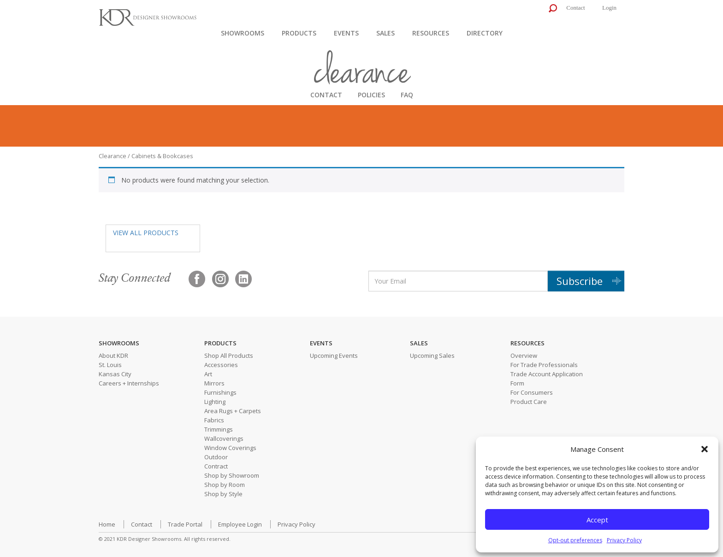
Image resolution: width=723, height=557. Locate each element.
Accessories (221, 365)
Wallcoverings (223, 438)
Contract (216, 466)
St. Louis (110, 365)
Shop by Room (224, 484)
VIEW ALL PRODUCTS (145, 232)
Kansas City (115, 374)
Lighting (214, 401)
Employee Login (240, 524)
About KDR (113, 355)
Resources (430, 33)
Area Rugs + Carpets (232, 411)
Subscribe (580, 281)
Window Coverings (230, 448)
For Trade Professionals (544, 365)
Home (107, 524)
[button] (704, 449)
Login (609, 7)
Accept (597, 519)
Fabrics (214, 420)
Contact (575, 7)
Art (208, 374)
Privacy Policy (624, 540)
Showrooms (242, 33)
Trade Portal (185, 524)
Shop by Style (223, 494)
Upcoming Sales (432, 355)
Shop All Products (228, 355)
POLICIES (371, 94)
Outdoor (216, 457)
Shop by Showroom (231, 475)
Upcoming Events (334, 355)
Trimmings (218, 429)
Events (346, 33)
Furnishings (220, 392)
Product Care (528, 401)
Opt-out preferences (575, 540)
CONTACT (326, 94)
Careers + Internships (129, 383)
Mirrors (214, 383)
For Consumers (531, 392)
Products (299, 33)
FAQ (407, 94)
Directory (485, 33)
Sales (385, 33)
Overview (523, 355)
